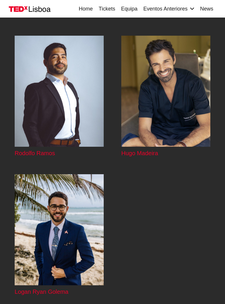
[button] (191, 9)
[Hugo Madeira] (165, 91)
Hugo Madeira (139, 153)
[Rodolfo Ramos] (59, 91)
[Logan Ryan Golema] (59, 229)
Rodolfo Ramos (35, 153)
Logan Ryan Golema (41, 292)
